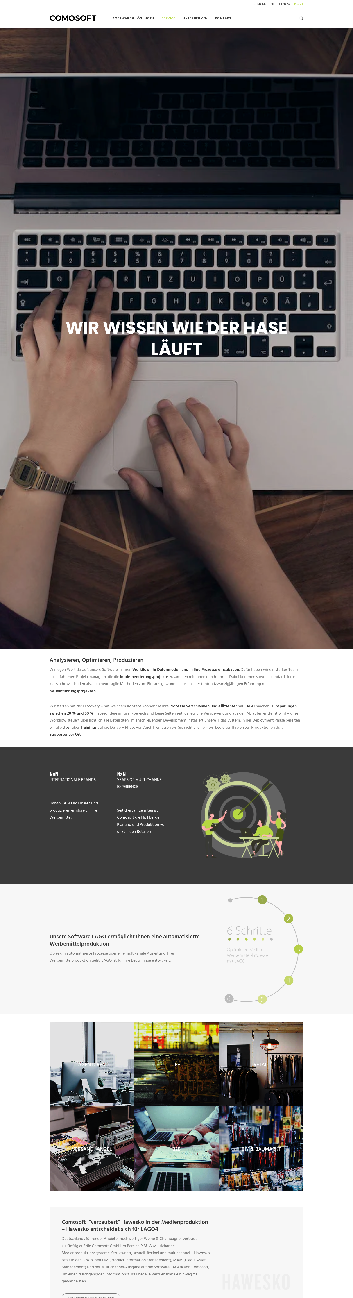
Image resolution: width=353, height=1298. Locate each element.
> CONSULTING (203, 1147)
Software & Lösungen (133, 18)
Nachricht (176, 927)
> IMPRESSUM (201, 1113)
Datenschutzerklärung (152, 997)
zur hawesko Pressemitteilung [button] (91, 743)
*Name (235, 847)
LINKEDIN (128, 1158)
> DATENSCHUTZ (204, 1090)
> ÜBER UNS (200, 1082)
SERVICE (168, 18)
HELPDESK (284, 4)
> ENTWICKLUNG (204, 1154)
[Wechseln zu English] (62, 1033)
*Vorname (109, 847)
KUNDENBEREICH (264, 4)
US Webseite (131, 1105)
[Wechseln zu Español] (92, 1033)
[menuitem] (265, 4)
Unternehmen (195, 18)
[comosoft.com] (73, 18)
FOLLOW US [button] (137, 1167)
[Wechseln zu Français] (77, 1033)
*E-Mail (235, 872)
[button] (301, 18)
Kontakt (223, 18)
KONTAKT (201, 1075)
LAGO (249, 152)
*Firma (109, 872)
